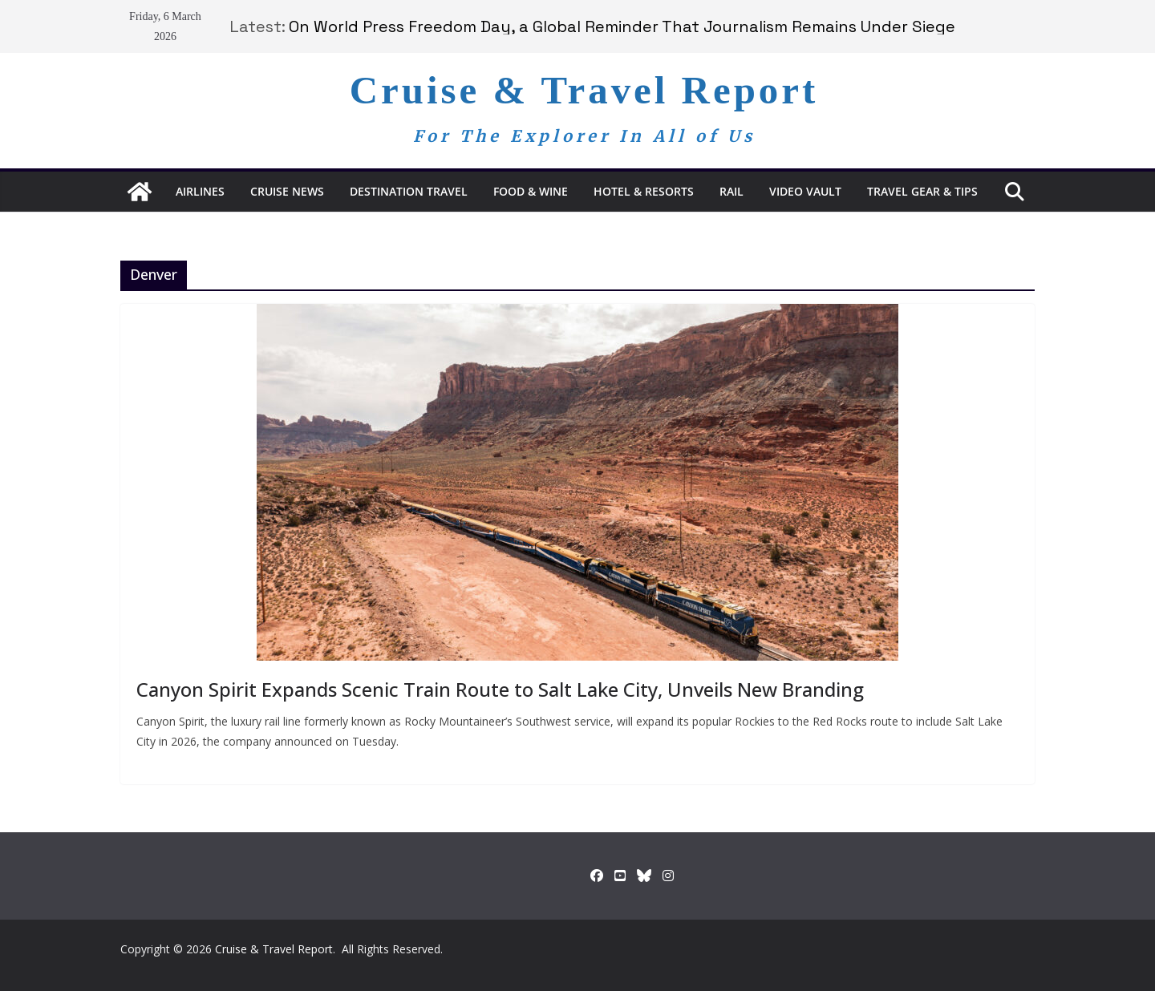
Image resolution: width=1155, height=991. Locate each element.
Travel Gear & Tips (922, 191)
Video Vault (805, 191)
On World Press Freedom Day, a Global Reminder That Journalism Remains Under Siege (622, 26)
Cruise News (287, 191)
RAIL (731, 191)
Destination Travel (409, 191)
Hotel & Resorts (644, 191)
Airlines (200, 191)
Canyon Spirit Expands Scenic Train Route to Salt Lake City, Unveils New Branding (500, 689)
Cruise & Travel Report (584, 90)
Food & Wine (530, 191)
